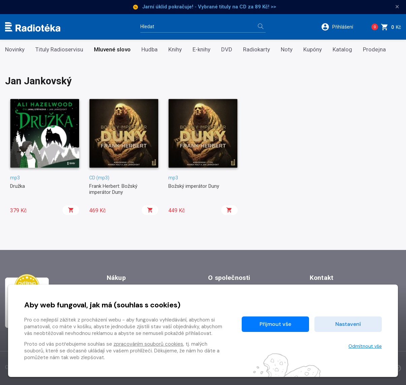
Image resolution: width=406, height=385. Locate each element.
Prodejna (374, 49)
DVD (226, 49)
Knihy (175, 49)
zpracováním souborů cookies (148, 344)
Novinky (15, 49)
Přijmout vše (275, 324)
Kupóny (312, 49)
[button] (341, 27)
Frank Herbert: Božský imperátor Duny (113, 189)
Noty (287, 49)
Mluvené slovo (112, 49)
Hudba (149, 49)
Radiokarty (256, 49)
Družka (17, 186)
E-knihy (201, 49)
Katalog (342, 49)
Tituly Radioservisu (59, 49)
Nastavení (348, 324)
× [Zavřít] (397, 6)
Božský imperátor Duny (193, 186)
